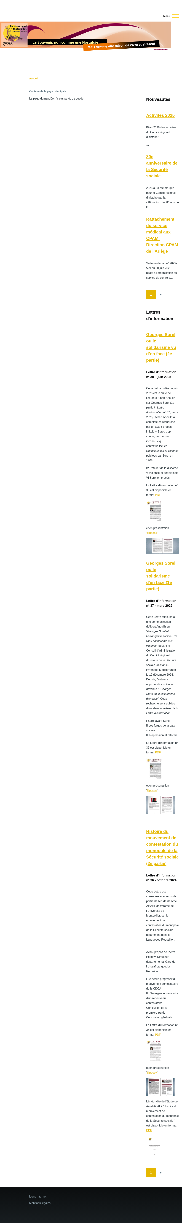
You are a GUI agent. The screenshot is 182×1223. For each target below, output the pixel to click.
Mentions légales (39, 1202)
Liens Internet (37, 1196)
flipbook (152, 532)
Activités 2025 (160, 115)
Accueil (33, 78)
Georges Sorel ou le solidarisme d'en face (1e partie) (160, 576)
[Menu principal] (170, 16)
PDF (158, 494)
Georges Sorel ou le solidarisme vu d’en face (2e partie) (161, 347)
